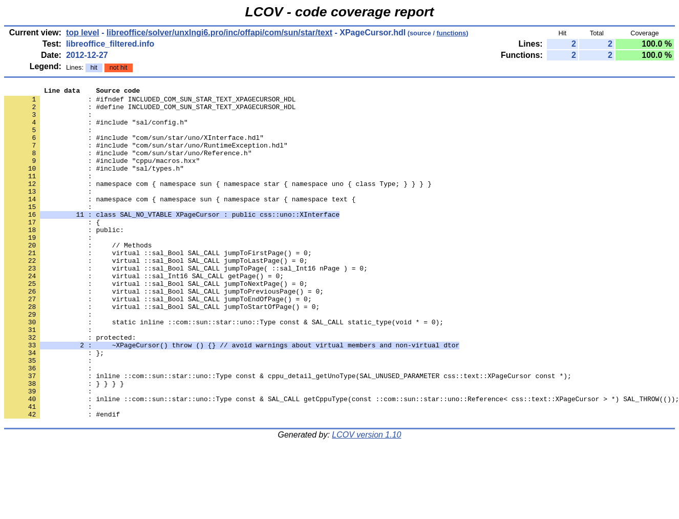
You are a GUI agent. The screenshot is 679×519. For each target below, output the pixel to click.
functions (451, 33)
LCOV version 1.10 (366, 500)
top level (82, 32)
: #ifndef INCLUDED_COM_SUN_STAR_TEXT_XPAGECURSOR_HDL (149, 102)
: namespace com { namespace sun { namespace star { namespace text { (179, 221)
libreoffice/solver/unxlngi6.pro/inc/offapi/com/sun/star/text (219, 32)
